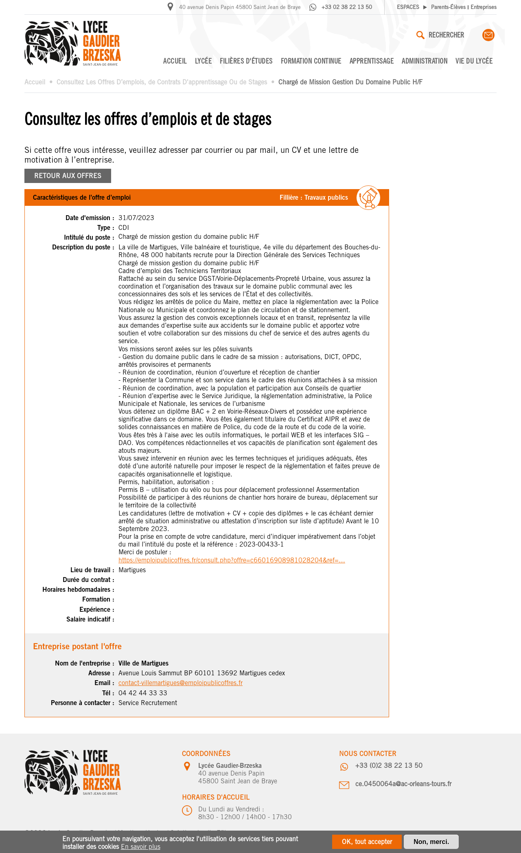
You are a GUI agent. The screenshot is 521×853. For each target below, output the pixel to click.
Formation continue (311, 61)
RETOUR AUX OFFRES (67, 176)
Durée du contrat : (88, 580)
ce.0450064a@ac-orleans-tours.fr (403, 784)
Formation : (98, 599)
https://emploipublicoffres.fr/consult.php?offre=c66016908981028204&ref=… (231, 560)
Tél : (108, 693)
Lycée (203, 61)
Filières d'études (246, 61)
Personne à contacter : (82, 703)
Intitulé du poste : (89, 237)
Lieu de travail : (92, 570)
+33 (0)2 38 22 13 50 (388, 765)
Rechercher (440, 35)
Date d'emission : (90, 218)
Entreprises (484, 7)
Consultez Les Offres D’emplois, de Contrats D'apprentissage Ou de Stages (162, 82)
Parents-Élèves (448, 7)
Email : (104, 683)
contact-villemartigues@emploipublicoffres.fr (180, 683)
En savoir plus (140, 849)
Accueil (175, 61)
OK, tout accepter (367, 844)
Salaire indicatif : (90, 619)
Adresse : (101, 673)
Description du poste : (83, 247)
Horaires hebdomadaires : (78, 589)
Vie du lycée (474, 61)
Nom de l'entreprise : (84, 663)
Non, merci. (431, 843)
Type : (105, 227)
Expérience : (96, 609)
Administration (424, 61)
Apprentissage (372, 61)
